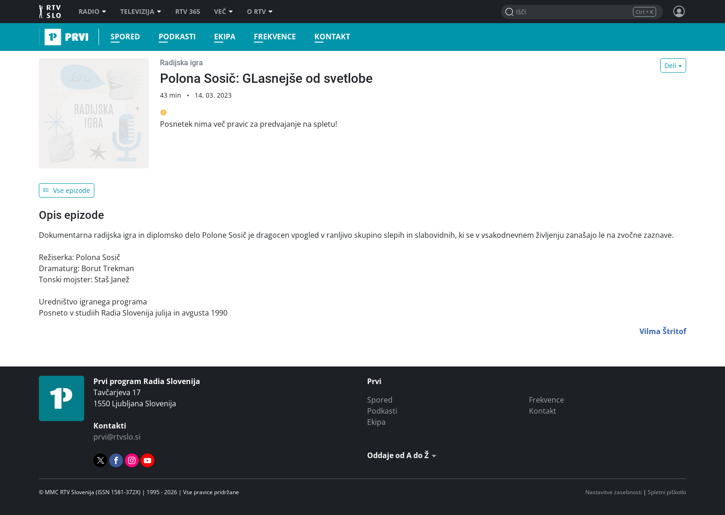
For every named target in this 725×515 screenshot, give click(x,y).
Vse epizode (66, 190)
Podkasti (174, 36)
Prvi (41, 37)
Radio (92, 11)
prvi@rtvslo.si (117, 437)
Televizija (140, 11)
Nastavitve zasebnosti (613, 492)
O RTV (260, 11)
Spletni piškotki (667, 492)
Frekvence (272, 36)
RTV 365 (187, 11)
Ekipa (222, 36)
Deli (670, 65)
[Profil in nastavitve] (679, 12)
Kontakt (329, 36)
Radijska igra (181, 62)
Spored (122, 36)
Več (223, 11)
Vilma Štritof (662, 331)
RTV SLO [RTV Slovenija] (50, 12)
